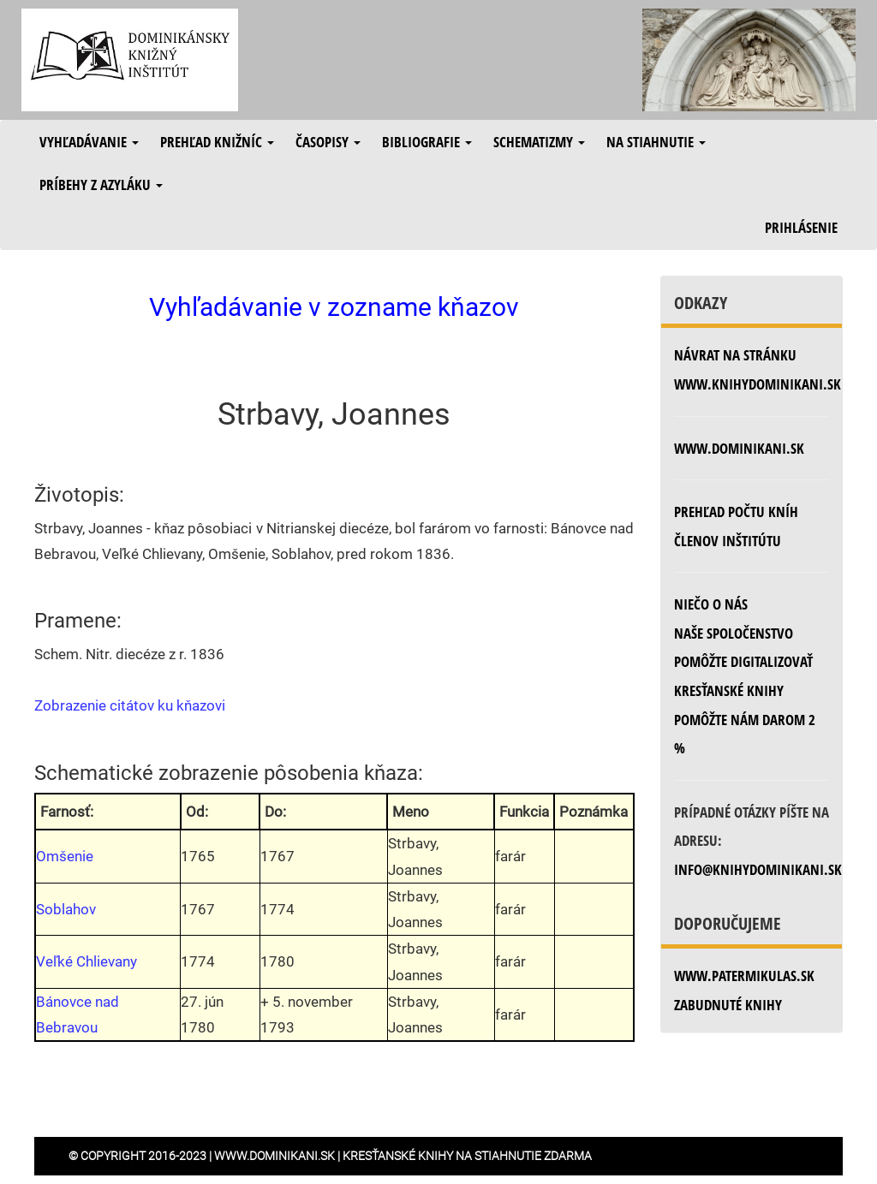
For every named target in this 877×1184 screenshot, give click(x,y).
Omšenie (64, 856)
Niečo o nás (711, 604)
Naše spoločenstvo (733, 633)
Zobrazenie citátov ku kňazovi (129, 705)
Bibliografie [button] (427, 142)
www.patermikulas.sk (744, 975)
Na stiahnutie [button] (656, 142)
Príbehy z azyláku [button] (101, 184)
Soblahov (66, 909)
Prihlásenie (801, 227)
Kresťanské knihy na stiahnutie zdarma (467, 1156)
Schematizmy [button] (539, 142)
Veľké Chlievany (86, 961)
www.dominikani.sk (739, 448)
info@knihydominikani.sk (758, 869)
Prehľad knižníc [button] (217, 142)
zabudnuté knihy (728, 1004)
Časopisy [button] (328, 142)
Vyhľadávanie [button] (89, 142)
